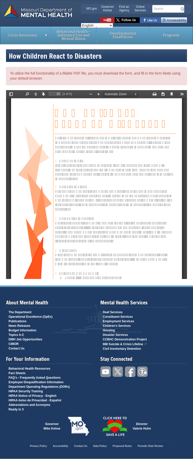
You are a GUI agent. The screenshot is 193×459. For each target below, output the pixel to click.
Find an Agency (124, 8)
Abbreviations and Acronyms (29, 405)
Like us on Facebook (150, 20)
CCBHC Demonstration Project (125, 339)
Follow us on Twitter (127, 20)
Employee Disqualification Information (36, 382)
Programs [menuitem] (171, 35)
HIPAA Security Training (26, 391)
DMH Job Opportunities (25, 339)
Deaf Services (113, 312)
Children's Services (117, 326)
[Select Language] (97, 25)
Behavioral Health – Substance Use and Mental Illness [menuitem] (74, 35)
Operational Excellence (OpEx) (31, 317)
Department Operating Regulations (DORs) (39, 387)
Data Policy (100, 446)
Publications (17, 321)
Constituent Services (118, 317)
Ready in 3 (16, 409)
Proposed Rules (122, 446)
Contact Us (16, 348)
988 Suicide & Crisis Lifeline (125, 344)
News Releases (19, 326)
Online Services (140, 8)
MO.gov (91, 8)
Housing (109, 330)
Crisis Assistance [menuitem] (24, 37)
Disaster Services (115, 335)
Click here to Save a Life (114, 426)
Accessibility (174, 20)
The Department (20, 312)
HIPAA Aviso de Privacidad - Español (35, 400)
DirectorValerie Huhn (142, 426)
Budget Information (22, 330)
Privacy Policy (38, 446)
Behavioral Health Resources (29, 368)
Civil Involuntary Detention (122, 348)
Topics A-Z (16, 335)
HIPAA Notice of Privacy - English (33, 396)
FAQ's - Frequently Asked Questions (35, 377)
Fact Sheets (17, 373)
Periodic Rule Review (150, 446)
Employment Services (118, 321)
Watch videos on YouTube (107, 20)
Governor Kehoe (107, 8)
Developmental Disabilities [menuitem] (123, 35)
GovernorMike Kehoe (51, 426)
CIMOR (14, 344)
